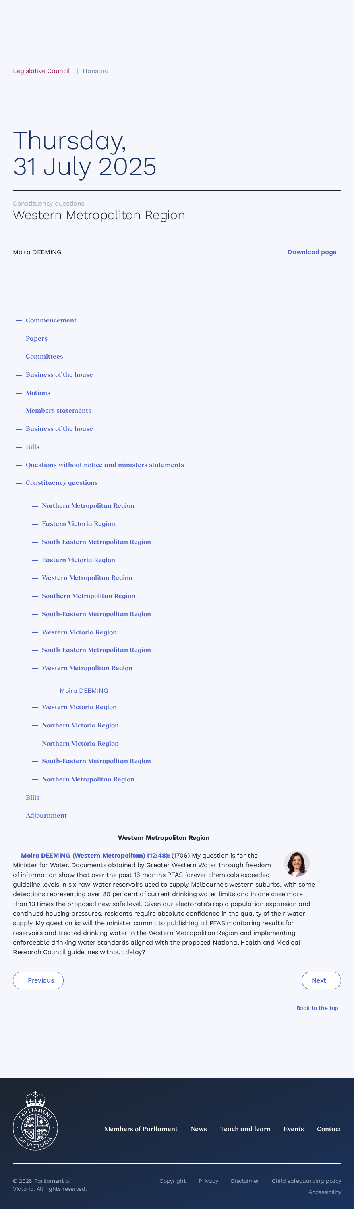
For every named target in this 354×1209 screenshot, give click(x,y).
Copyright (172, 1181)
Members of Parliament (141, 1129)
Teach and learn (245, 1129)
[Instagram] (283, 1147)
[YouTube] (319, 1147)
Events (294, 1129)
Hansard (96, 71)
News (198, 1129)
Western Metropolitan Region (87, 578)
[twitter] (248, 1147)
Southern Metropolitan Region (88, 596)
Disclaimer (245, 1181)
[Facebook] (301, 1147)
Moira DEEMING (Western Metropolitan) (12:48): (95, 855)
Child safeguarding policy (306, 1181)
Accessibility (324, 1192)
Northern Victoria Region (80, 726)
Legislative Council (41, 71)
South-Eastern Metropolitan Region (96, 542)
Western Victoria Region (79, 633)
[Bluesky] (336, 1147)
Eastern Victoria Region (78, 524)
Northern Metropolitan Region (88, 506)
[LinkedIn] (265, 1147)
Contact (329, 1129)
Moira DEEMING (84, 690)
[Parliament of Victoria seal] (35, 1121)
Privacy (208, 1181)
